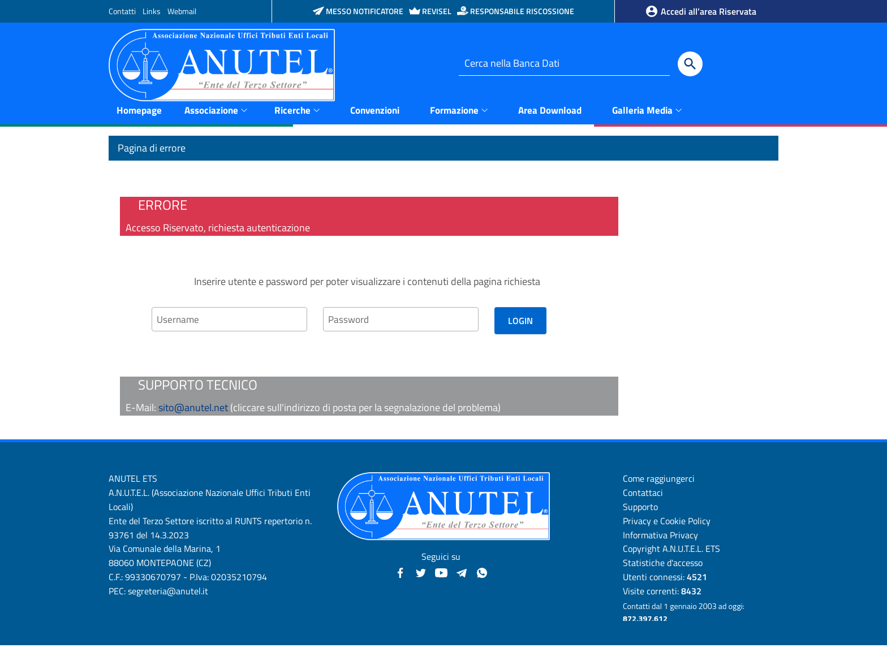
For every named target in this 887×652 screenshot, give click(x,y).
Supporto (640, 513)
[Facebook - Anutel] (400, 578)
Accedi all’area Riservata (700, 11)
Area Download (550, 116)
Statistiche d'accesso (663, 569)
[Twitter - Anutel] (421, 578)
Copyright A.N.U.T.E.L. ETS (671, 555)
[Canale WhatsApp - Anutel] (482, 578)
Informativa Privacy (660, 541)
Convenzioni (374, 116)
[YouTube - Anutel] (441, 578)
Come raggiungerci (659, 485)
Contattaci (643, 499)
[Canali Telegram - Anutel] (461, 578)
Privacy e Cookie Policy (667, 527)
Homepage (139, 116)
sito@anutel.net (193, 414)
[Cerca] (690, 63)
